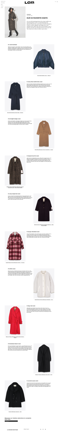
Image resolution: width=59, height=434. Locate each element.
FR (55, 1)
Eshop (2, 7)
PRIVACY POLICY (26, 429)
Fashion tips (3, 1)
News (2, 4)
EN (57, 1)
